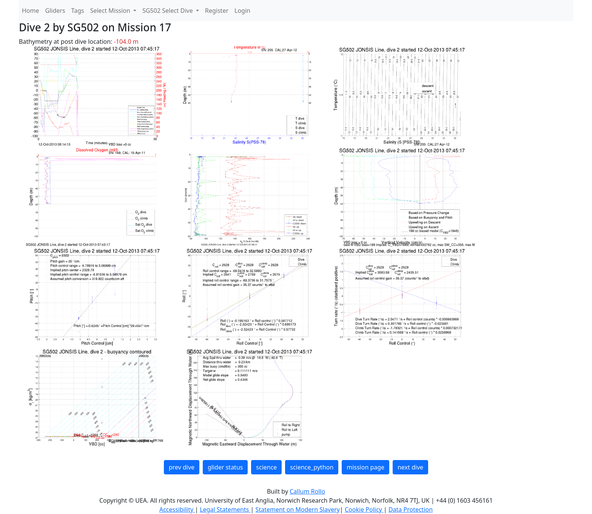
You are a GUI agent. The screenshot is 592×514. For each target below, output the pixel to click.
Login (242, 10)
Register (216, 10)
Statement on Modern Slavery (298, 509)
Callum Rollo (307, 491)
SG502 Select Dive (168, 10)
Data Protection (410, 509)
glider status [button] (225, 467)
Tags (77, 10)
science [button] (266, 467)
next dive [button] (410, 467)
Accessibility (177, 509)
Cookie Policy (364, 509)
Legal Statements (225, 509)
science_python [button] (311, 467)
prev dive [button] (181, 467)
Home (30, 10)
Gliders (55, 10)
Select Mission (111, 10)
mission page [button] (365, 467)
